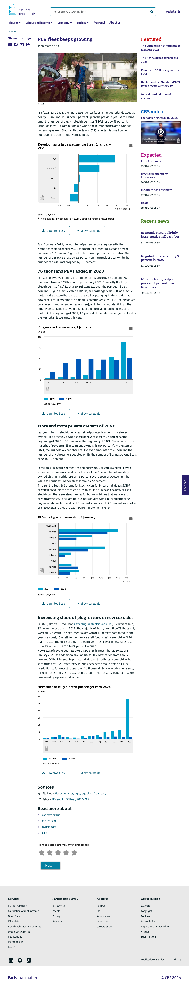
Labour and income (38, 23)
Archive (145, 932)
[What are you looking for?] (103, 11)
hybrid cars (49, 827)
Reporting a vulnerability (155, 927)
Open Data (14, 916)
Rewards (57, 921)
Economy (63, 23)
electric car (49, 821)
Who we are (103, 916)
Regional (99, 22)
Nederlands (172, 11)
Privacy (56, 916)
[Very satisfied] (74, 852)
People (56, 911)
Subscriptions (148, 937)
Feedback (185, 485)
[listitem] (10, 44)
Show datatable (89, 230)
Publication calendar (152, 960)
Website (145, 906)
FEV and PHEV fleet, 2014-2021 (71, 799)
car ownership (51, 815)
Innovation (103, 921)
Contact (101, 906)
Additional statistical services (24, 927)
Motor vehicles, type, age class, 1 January (80, 793)
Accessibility (148, 921)
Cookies (145, 916)
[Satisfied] (66, 852)
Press (100, 911)
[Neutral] (58, 852)
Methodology (15, 942)
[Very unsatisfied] (42, 852)
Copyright (146, 911)
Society (81, 23)
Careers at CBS (105, 927)
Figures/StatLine (17, 906)
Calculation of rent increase (23, 911)
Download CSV (53, 230)
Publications (15, 937)
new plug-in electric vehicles (92, 624)
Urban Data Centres (19, 932)
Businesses (58, 906)
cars (44, 833)
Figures (13, 23)
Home (12, 32)
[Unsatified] (50, 852)
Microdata (13, 921)
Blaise (11, 947)
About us (114, 22)
